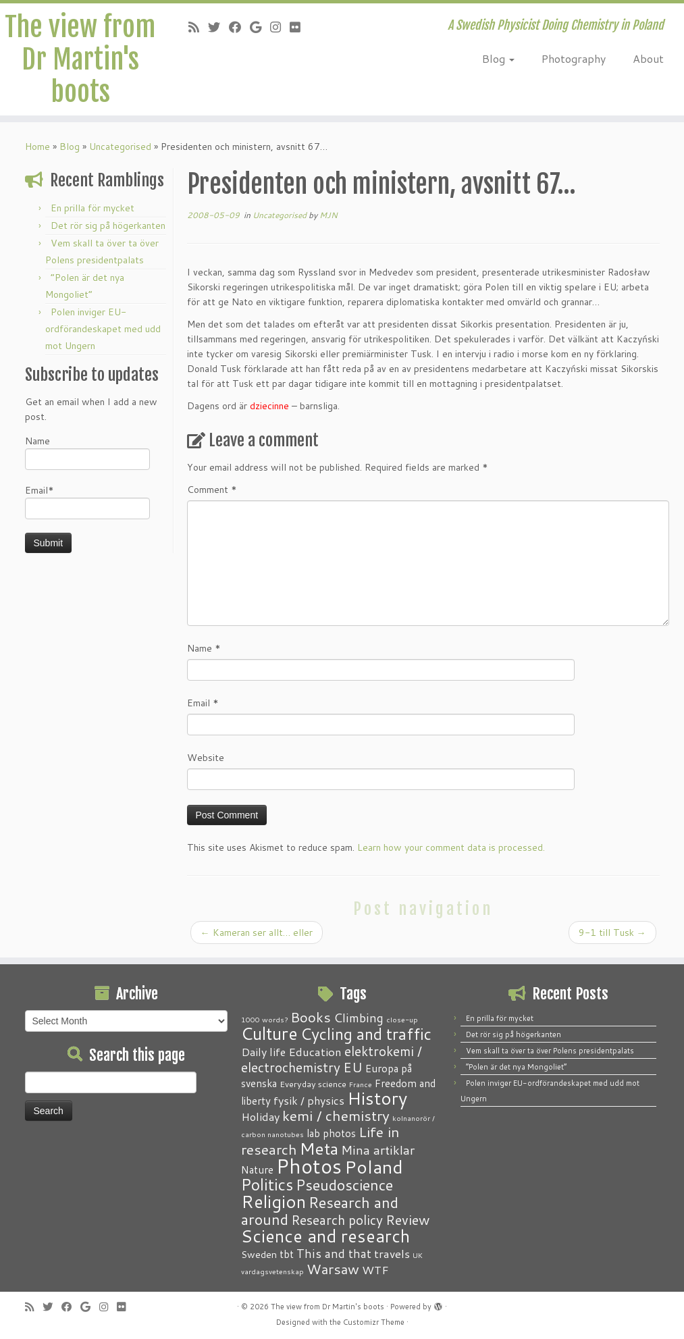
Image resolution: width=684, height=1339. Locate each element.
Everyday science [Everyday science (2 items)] (313, 1084)
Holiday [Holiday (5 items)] (260, 1116)
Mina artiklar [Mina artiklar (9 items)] (378, 1150)
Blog (498, 58)
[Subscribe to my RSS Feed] (198, 27)
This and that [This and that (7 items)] (333, 1253)
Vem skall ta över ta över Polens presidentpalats (550, 1050)
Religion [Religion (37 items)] (273, 1201)
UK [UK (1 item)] (418, 1255)
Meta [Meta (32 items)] (319, 1148)
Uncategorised (120, 146)
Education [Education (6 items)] (315, 1051)
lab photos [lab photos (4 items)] (331, 1133)
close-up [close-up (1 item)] (402, 1019)
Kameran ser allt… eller (257, 932)
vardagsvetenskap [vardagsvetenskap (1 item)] (272, 1271)
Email (203, 703)
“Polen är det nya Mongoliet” (516, 1066)
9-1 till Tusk (612, 932)
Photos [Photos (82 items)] (309, 1166)
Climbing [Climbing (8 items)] (359, 1017)
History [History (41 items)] (377, 1098)
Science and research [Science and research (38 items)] (325, 1236)
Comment (212, 489)
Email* (87, 501)
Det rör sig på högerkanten (108, 225)
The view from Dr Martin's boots (80, 59)
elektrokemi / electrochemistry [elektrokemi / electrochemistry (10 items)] (331, 1059)
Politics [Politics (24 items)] (267, 1184)
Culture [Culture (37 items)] (269, 1033)
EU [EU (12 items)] (353, 1066)
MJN (328, 215)
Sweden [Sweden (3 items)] (259, 1254)
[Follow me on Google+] (260, 27)
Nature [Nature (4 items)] (257, 1169)
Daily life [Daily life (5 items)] (263, 1051)
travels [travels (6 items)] (392, 1253)
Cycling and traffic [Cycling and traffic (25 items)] (365, 1033)
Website (205, 757)
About (648, 58)
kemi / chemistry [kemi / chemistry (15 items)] (336, 1115)
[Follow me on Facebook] (239, 27)
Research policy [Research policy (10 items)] (337, 1220)
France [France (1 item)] (360, 1084)
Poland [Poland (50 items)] (373, 1167)
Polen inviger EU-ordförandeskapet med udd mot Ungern (103, 328)
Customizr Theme (373, 1322)
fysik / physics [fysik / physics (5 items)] (308, 1100)
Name (87, 452)
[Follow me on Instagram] (280, 27)
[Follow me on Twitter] (218, 27)
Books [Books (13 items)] (310, 1017)
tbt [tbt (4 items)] (287, 1253)
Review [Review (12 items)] (407, 1219)
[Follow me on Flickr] (299, 27)
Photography (574, 58)
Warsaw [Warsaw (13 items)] (333, 1269)
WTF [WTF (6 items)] (375, 1269)
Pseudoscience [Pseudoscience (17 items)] (344, 1184)
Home (37, 146)
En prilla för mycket (92, 208)
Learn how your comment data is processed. (451, 847)
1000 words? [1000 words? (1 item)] (264, 1019)
